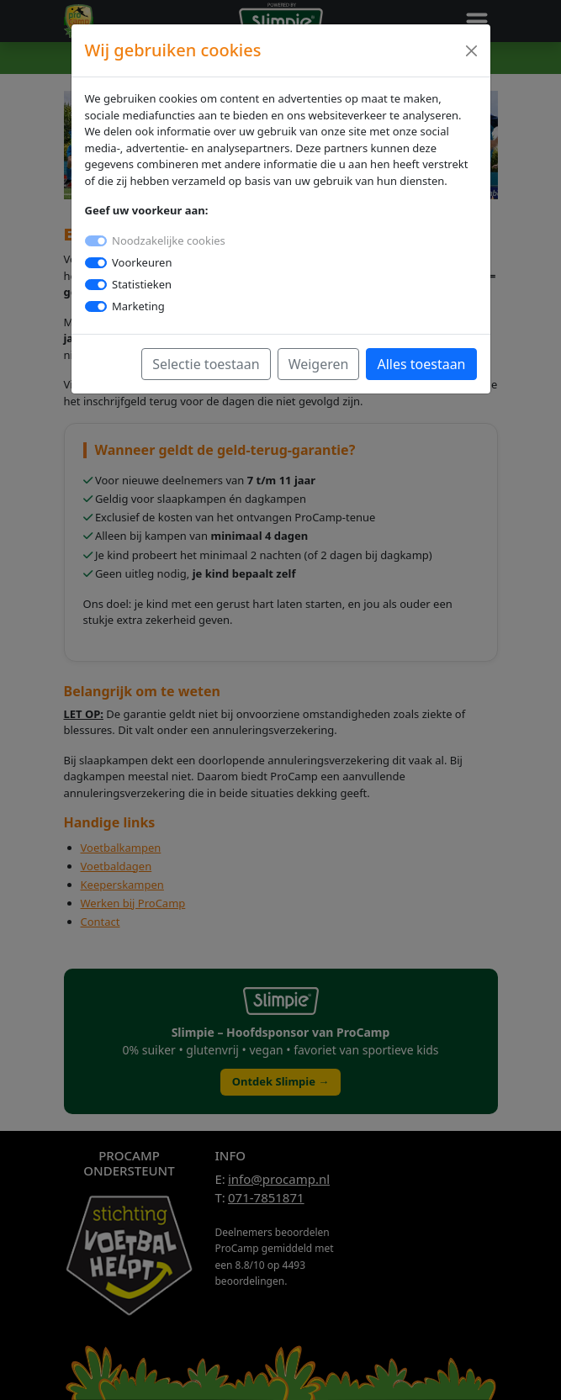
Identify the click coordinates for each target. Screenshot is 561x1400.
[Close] (471, 51)
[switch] (96, 262)
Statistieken (142, 284)
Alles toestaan (421, 364)
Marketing (138, 306)
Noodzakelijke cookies (168, 240)
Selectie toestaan (206, 364)
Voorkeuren (142, 262)
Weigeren (318, 364)
